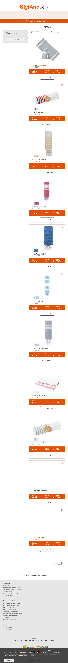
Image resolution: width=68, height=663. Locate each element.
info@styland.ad (11, 596)
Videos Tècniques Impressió (12, 613)
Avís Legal (6, 618)
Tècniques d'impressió (10, 611)
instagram (9, 629)
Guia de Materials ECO (10, 609)
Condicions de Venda (10, 615)
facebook (9, 627)
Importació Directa (9, 620)
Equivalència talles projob (11, 605)
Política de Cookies (28, 655)
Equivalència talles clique (11, 603)
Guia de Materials (9, 607)
